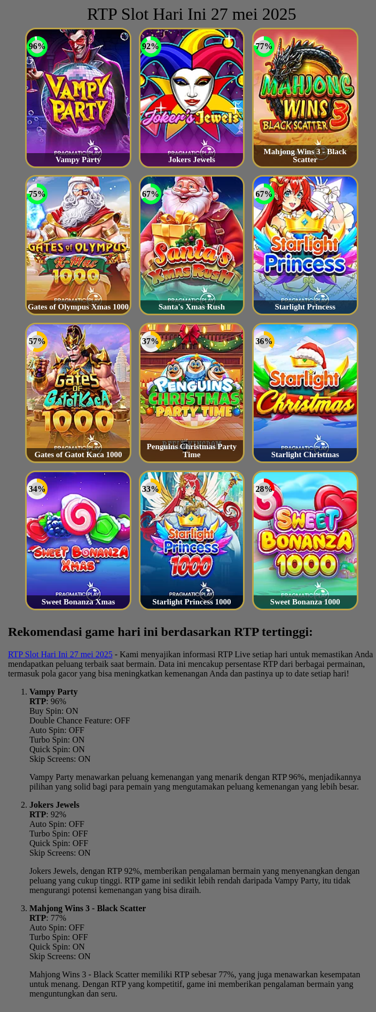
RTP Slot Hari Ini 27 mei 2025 (60, 654)
